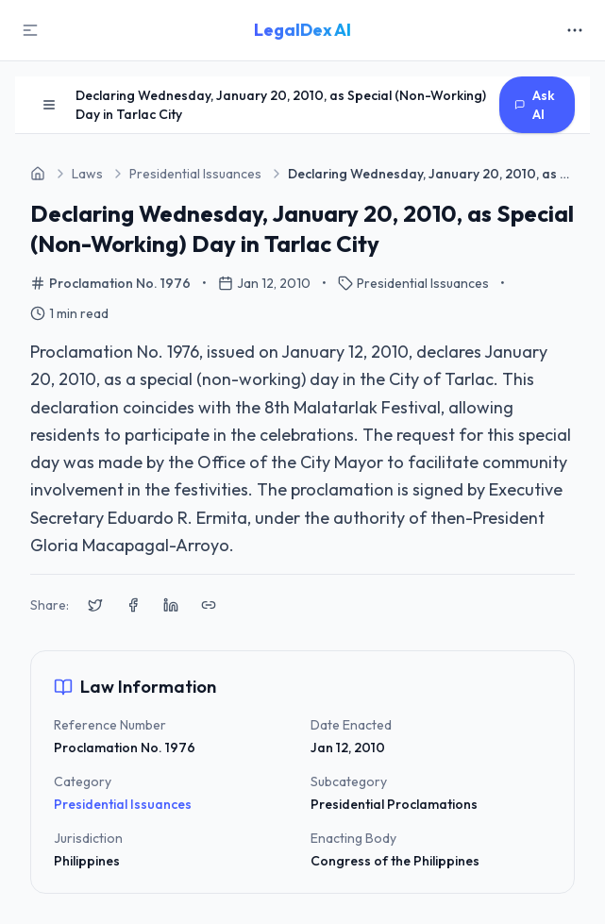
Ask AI (534, 105)
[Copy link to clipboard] (208, 605)
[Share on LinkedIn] (171, 605)
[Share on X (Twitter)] (95, 605)
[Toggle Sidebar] (30, 30)
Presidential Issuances (123, 804)
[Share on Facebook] (133, 605)
